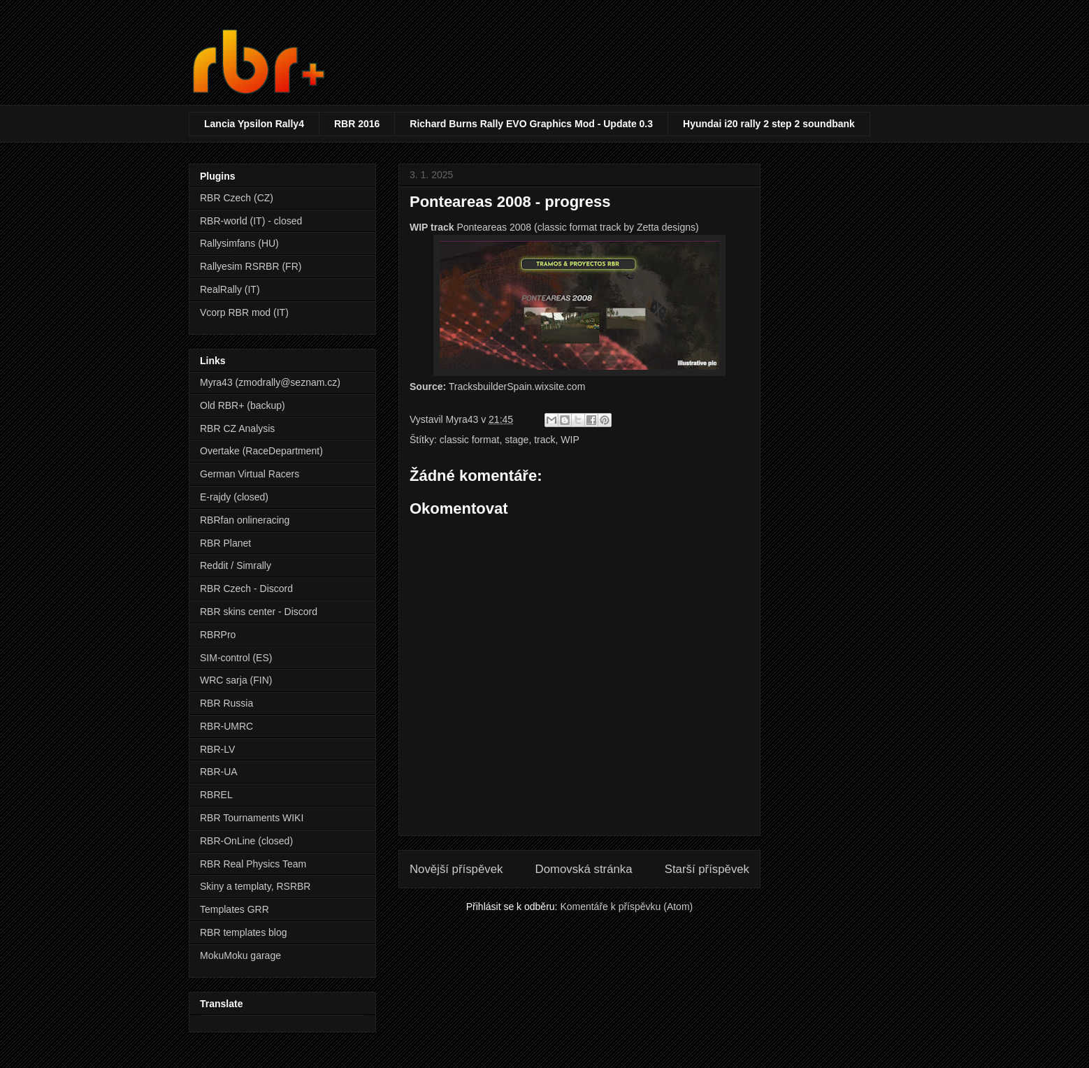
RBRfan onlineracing (244, 520)
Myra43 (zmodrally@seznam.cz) (270, 382)
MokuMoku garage (240, 955)
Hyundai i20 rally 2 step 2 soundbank (769, 123)
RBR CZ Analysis (237, 428)
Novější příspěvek (456, 869)
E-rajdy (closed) (234, 497)
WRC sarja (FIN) (236, 680)
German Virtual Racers (249, 473)
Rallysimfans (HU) (239, 243)
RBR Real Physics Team (253, 863)
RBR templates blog (243, 932)
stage (516, 439)
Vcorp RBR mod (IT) (244, 312)
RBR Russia (226, 703)
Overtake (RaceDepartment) (261, 450)
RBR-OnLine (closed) (246, 840)
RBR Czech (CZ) (236, 197)
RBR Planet (225, 543)
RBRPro (218, 634)
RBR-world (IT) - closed (251, 220)
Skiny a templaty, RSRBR (255, 886)
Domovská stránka (584, 869)
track (544, 439)
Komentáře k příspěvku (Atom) (626, 906)
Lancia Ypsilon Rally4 (254, 123)
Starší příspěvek (707, 869)
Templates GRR (234, 909)
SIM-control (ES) (236, 657)
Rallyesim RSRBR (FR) (250, 266)
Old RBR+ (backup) (242, 405)
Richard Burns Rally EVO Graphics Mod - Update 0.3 (531, 123)
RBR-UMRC (226, 726)
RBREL (216, 794)
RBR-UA (219, 771)
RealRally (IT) (230, 289)
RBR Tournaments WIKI (251, 817)
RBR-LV (217, 749)
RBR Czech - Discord (246, 588)
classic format (470, 439)
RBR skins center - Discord (258, 611)
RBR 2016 (357, 123)
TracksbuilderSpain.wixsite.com (517, 386)
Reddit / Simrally (235, 565)
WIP (570, 439)
